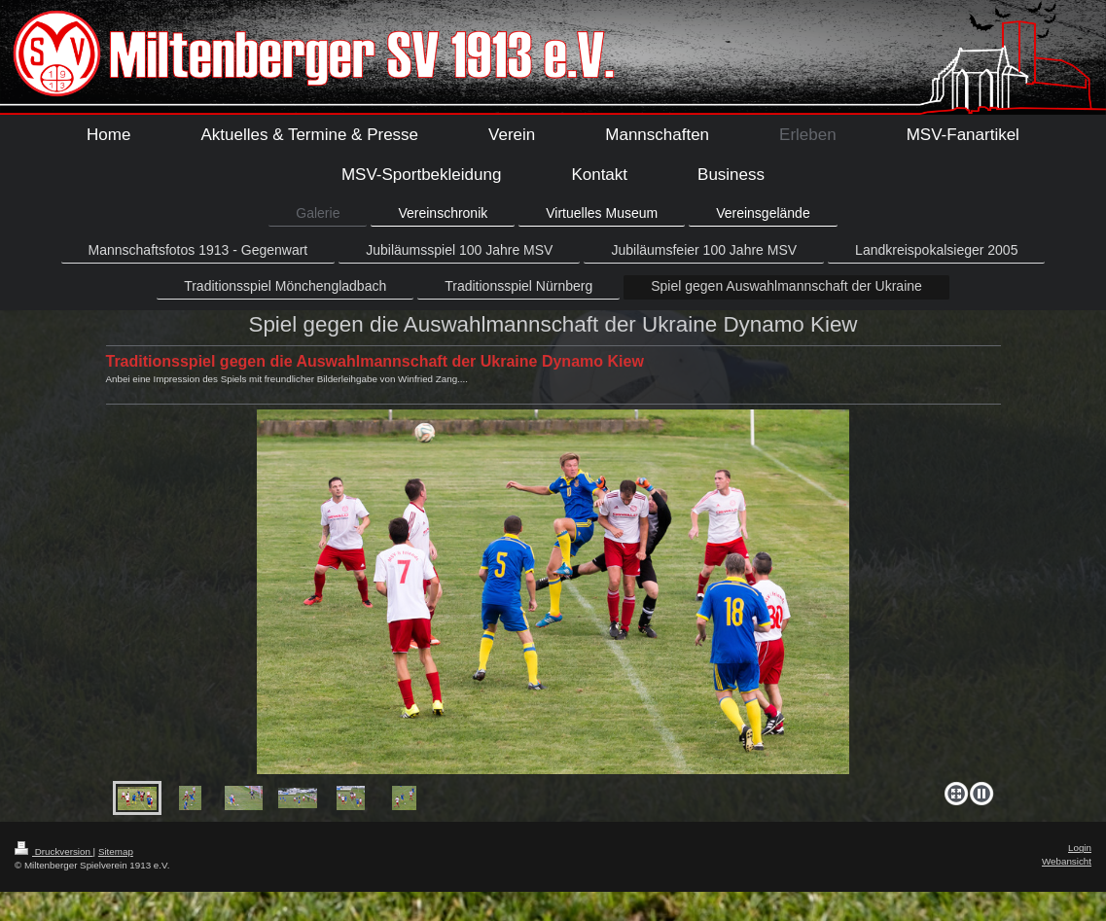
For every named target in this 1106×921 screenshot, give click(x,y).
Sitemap (115, 851)
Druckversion (54, 851)
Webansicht (1066, 861)
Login (1079, 847)
